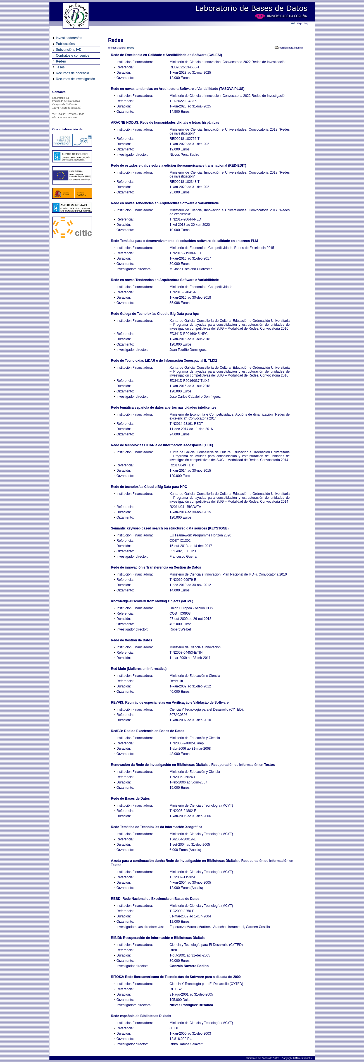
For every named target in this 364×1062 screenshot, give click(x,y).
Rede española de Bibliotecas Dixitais (141, 1016)
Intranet (306, 1058)
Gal (293, 23)
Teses (60, 67)
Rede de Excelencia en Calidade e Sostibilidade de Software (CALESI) (166, 55)
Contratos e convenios (72, 55)
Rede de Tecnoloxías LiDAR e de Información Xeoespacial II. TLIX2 (164, 361)
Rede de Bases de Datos (130, 798)
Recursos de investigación (75, 79)
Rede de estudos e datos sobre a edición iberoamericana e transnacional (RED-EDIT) (178, 165)
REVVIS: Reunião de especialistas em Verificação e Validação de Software (170, 702)
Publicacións (65, 44)
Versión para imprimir (291, 47)
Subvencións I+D (68, 50)
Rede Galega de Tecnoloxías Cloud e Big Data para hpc (155, 314)
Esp (299, 23)
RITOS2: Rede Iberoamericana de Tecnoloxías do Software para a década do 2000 (176, 977)
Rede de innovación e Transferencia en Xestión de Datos (156, 567)
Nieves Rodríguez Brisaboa (191, 1005)
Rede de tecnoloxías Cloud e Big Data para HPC (149, 487)
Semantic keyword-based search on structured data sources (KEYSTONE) (170, 528)
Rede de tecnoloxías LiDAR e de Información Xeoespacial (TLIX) (162, 445)
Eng (306, 23)
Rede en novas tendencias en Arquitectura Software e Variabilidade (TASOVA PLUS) (177, 89)
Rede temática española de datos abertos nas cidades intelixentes (163, 407)
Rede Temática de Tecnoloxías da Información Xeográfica (156, 827)
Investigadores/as (69, 38)
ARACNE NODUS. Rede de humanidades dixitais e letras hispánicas (165, 122)
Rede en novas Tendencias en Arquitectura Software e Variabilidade (165, 203)
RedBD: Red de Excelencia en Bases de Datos (147, 731)
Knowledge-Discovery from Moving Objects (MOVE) (152, 601)
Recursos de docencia (72, 73)
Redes (61, 61)
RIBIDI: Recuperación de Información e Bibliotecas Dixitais (157, 938)
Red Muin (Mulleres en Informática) (138, 669)
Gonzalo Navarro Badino (189, 966)
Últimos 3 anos (116, 47)
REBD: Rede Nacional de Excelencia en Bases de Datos (155, 899)
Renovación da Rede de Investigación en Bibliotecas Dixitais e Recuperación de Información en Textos (193, 765)
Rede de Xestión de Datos (131, 640)
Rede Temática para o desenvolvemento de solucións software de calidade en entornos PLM (184, 241)
